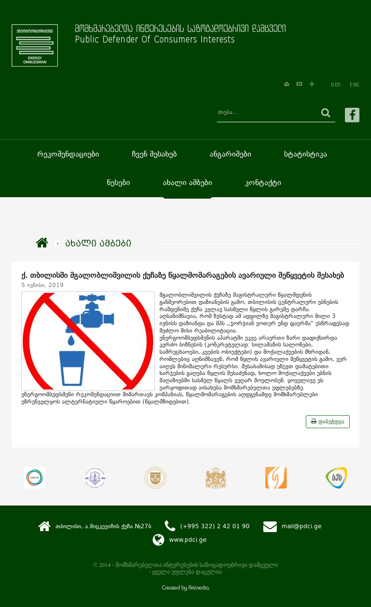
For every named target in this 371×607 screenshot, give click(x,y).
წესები (118, 182)
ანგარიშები (230, 154)
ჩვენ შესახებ (154, 154)
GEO (335, 84)
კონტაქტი (263, 182)
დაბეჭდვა (327, 421)
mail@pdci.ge (301, 525)
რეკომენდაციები (68, 154)
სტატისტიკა (305, 154)
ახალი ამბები (187, 182)
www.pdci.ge (187, 539)
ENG (354, 84)
